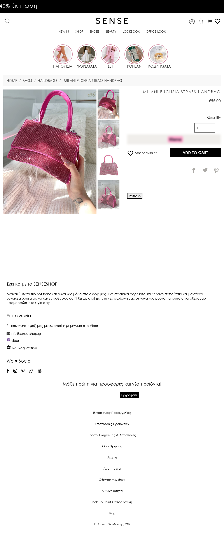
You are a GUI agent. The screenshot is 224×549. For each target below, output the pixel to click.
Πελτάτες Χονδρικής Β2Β (112, 524)
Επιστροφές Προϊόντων (112, 424)
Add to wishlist (142, 153)
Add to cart (195, 152)
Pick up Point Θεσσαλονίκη (112, 502)
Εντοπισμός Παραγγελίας (112, 412)
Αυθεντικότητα (112, 491)
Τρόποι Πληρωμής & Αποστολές (112, 435)
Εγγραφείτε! (129, 395)
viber (15, 340)
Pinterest (216, 170)
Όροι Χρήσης (112, 446)
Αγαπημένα (112, 468)
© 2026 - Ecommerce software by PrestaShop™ (112, 539)
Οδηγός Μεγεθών (112, 479)
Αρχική (112, 457)
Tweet (205, 170)
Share (193, 170)
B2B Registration (22, 348)
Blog (112, 513)
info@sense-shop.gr (26, 333)
